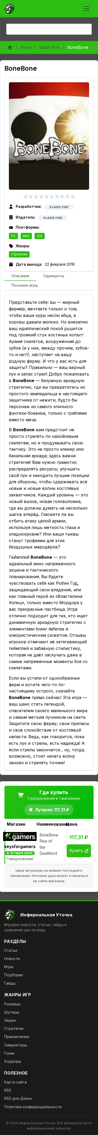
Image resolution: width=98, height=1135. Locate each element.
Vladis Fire (49, 47)
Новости (12, 958)
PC (13, 236)
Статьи (10, 950)
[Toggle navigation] (86, 8)
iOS (39, 236)
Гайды (9, 983)
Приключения (16, 1036)
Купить (79, 850)
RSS (7, 1090)
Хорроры (12, 1061)
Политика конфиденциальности (33, 1107)
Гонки (9, 1053)
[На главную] (49, 915)
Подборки (13, 975)
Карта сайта (15, 1082)
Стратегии (14, 1028)
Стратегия (19, 254)
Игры (25, 47)
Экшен (10, 1020)
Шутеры (11, 1012)
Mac (26, 236)
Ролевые (12, 1004)
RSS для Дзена (18, 1098)
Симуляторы (15, 1045)
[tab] (20, 276)
